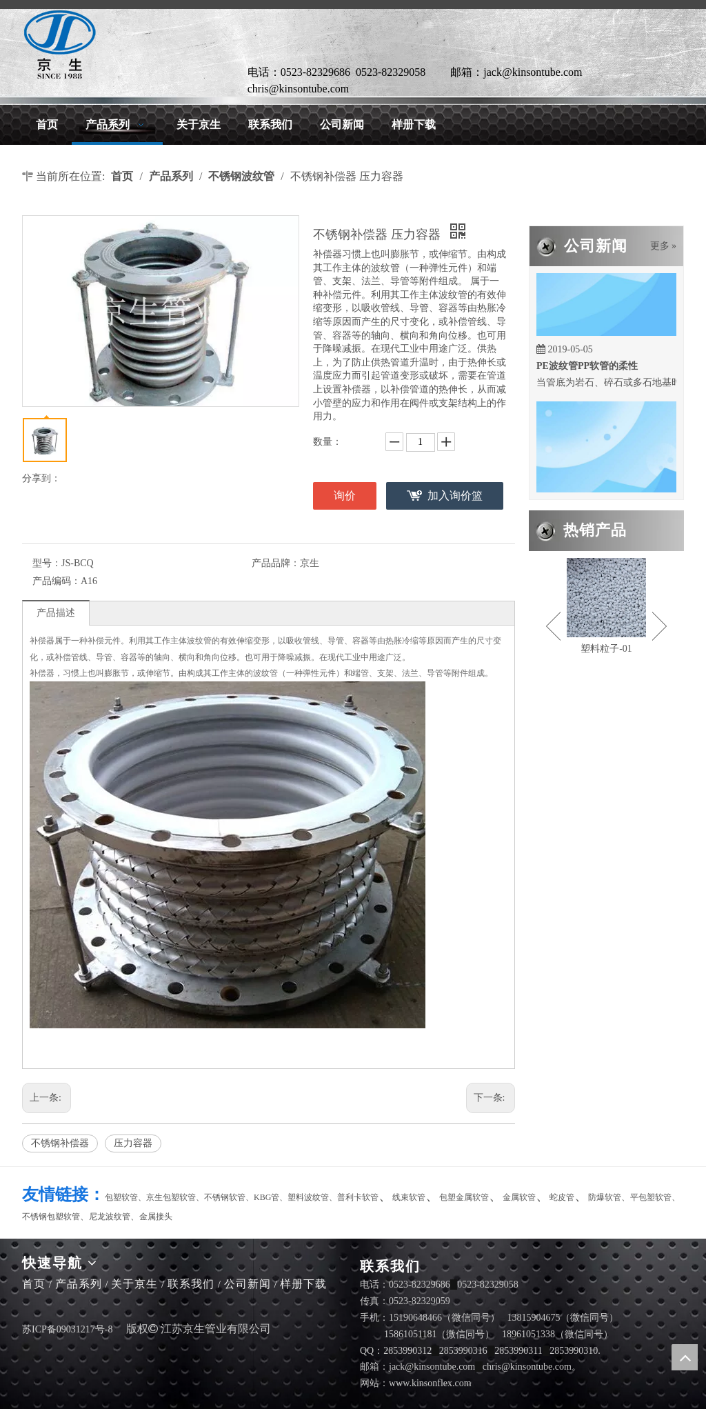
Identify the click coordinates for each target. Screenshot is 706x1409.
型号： (46, 563)
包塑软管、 (125, 1197)
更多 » (663, 246)
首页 (34, 1284)
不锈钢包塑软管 (51, 1216)
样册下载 (303, 1284)
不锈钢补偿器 (60, 1143)
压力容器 (133, 1143)
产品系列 (78, 1284)
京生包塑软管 (171, 1197)
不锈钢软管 (224, 1197)
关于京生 (134, 1284)
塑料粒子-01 (606, 648)
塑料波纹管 (308, 1197)
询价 (345, 495)
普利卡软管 (358, 1197)
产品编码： (56, 581)
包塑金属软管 (464, 1197)
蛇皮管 (561, 1197)
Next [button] (659, 626)
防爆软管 (604, 1197)
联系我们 (191, 1284)
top (685, 1357)
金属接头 (155, 1216)
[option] (606, 607)
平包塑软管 (651, 1197)
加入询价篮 (455, 495)
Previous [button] (553, 626)
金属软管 (519, 1197)
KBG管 (266, 1197)
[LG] (60, 44)
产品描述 (56, 613)
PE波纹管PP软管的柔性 (587, 368)
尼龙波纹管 (109, 1216)
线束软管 (408, 1197)
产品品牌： (276, 563)
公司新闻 (247, 1284)
